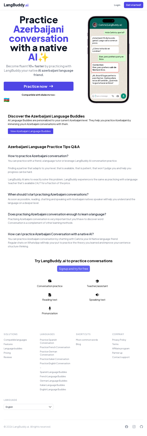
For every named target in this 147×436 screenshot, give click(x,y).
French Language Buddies (53, 376)
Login (117, 5)
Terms (115, 344)
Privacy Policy (119, 339)
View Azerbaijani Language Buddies (30, 131)
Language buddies (13, 348)
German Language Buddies (53, 380)
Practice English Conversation (55, 363)
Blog (78, 344)
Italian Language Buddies (52, 385)
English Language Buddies (53, 389)
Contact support (121, 357)
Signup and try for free (73, 268)
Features (8, 344)
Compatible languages (15, 339)
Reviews (8, 357)
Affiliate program (121, 348)
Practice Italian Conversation (54, 359)
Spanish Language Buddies (53, 372)
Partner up (117, 352)
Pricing (7, 352)
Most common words (87, 339)
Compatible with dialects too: (39, 94)
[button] (133, 5)
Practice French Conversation (55, 347)
